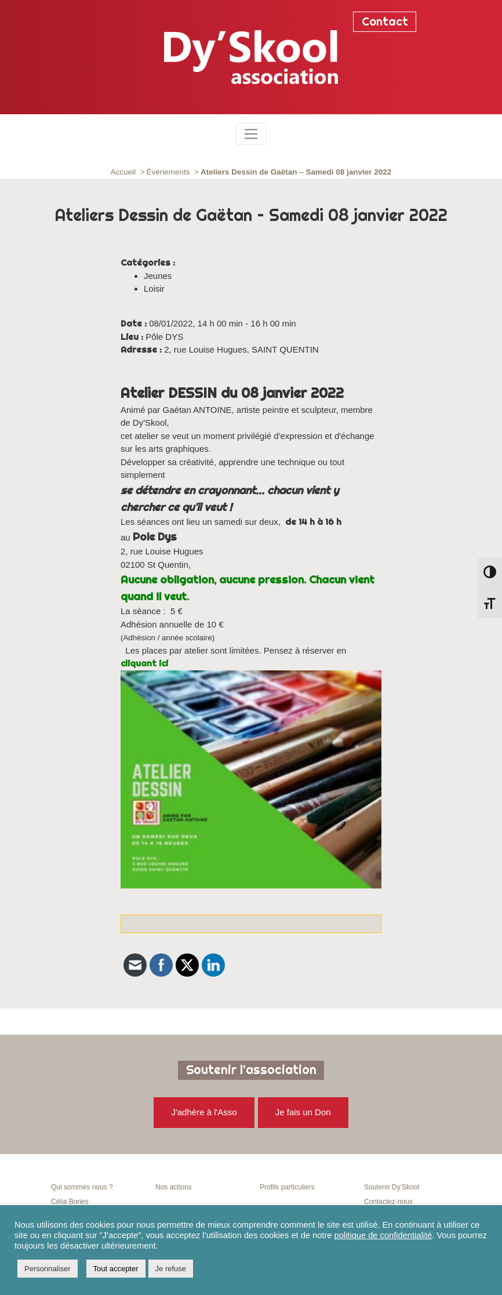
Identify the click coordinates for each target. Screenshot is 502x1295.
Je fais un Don (303, 1112)
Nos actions (173, 1187)
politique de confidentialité (383, 1235)
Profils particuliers (287, 1187)
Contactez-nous (388, 1202)
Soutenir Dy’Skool (391, 1187)
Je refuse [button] (170, 1268)
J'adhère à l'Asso (204, 1112)
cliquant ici (144, 663)
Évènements (168, 172)
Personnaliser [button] (47, 1268)
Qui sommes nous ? (82, 1187)
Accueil (123, 172)
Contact (385, 21)
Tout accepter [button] (116, 1268)
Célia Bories (70, 1202)
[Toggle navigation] (251, 134)
